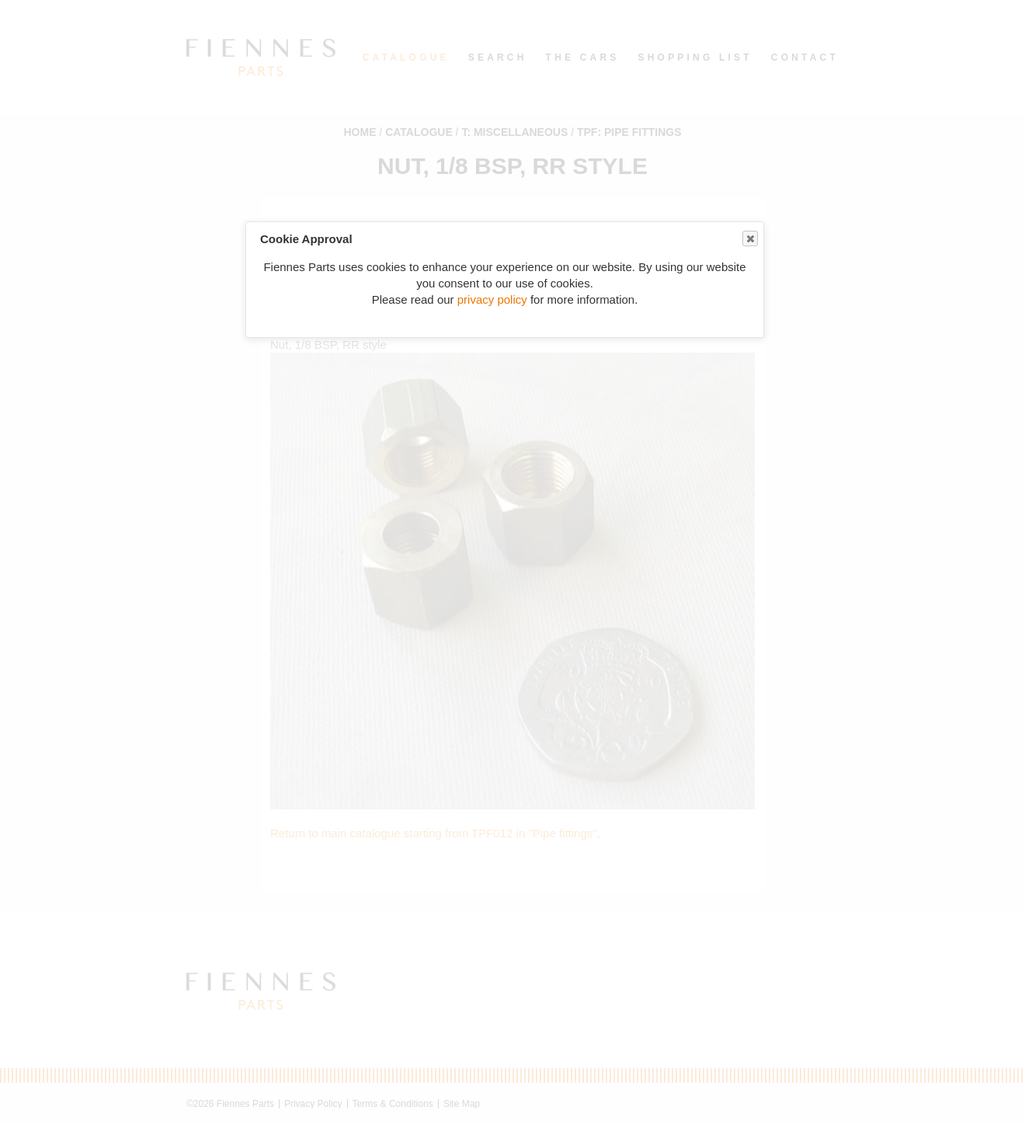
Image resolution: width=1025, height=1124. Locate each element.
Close (749, 238)
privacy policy (492, 299)
